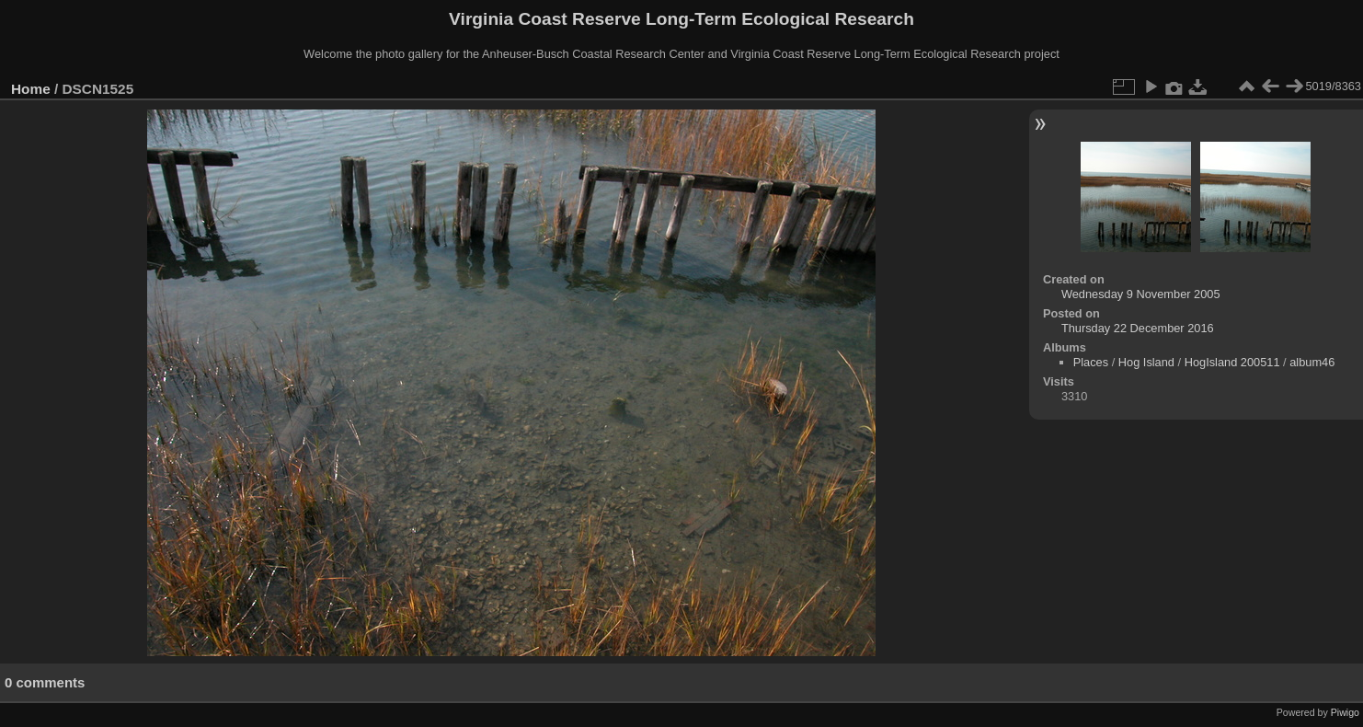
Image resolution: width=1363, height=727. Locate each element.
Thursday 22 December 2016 (1137, 328)
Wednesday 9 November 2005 (1140, 294)
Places (1090, 362)
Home (31, 89)
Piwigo (1345, 712)
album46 (1311, 362)
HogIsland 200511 (1232, 362)
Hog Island (1146, 362)
